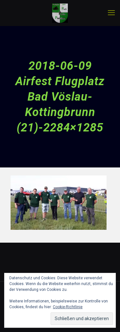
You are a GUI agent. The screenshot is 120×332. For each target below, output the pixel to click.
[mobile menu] (111, 12)
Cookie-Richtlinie (68, 307)
